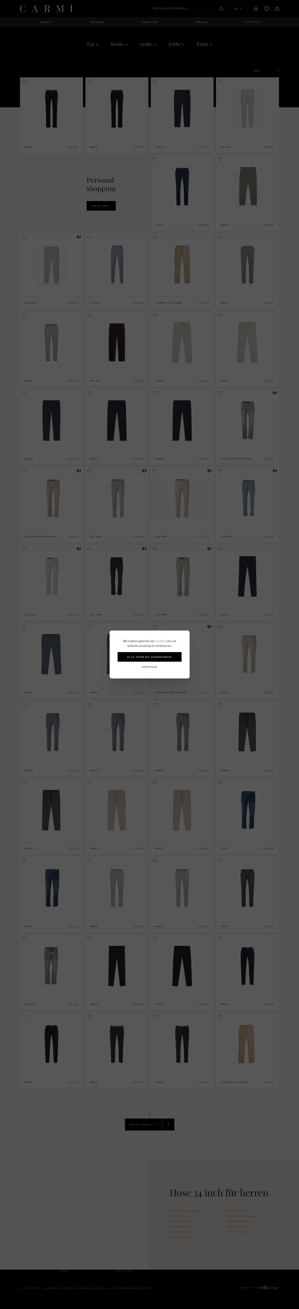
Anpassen (149, 666)
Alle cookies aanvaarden (149, 656)
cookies (160, 641)
